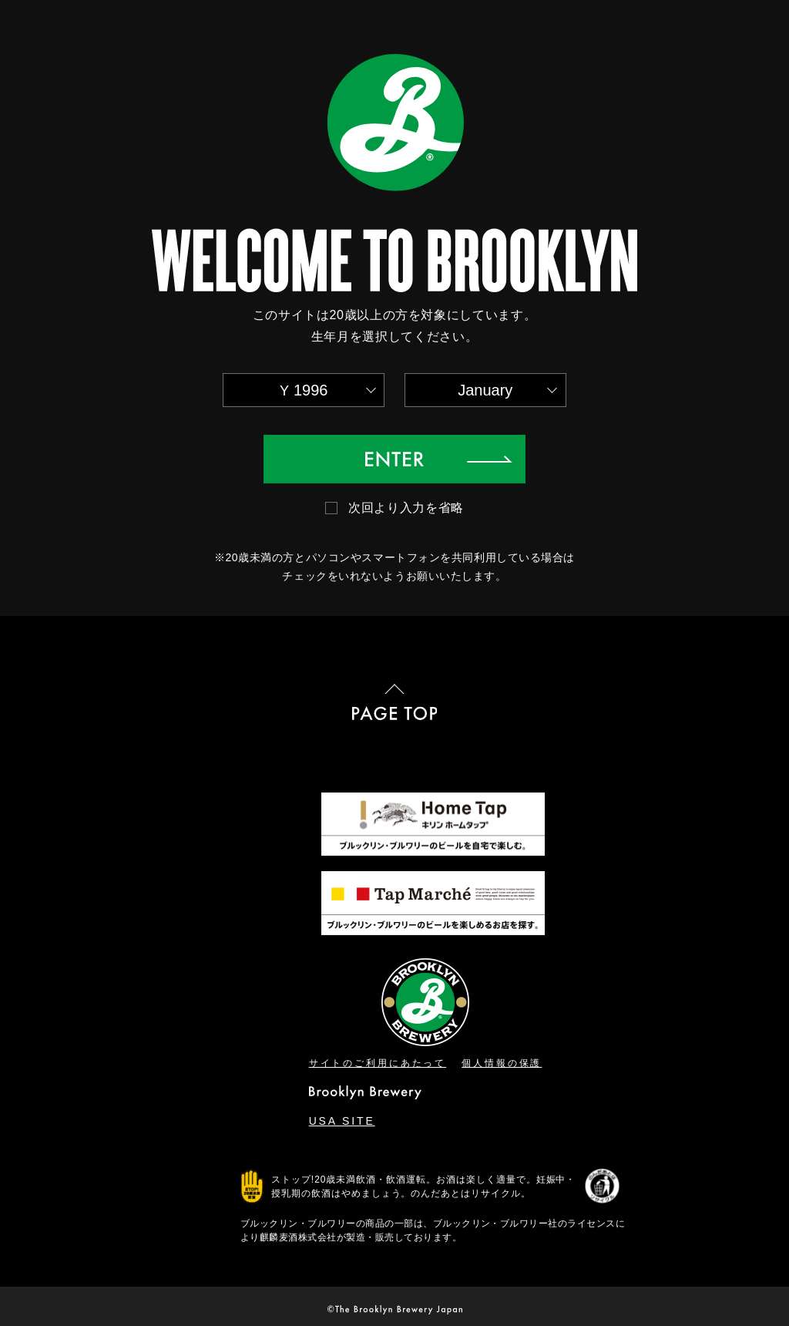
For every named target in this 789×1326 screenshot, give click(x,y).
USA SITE (342, 1121)
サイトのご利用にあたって (378, 1063)
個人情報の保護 (502, 1063)
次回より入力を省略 (406, 507)
